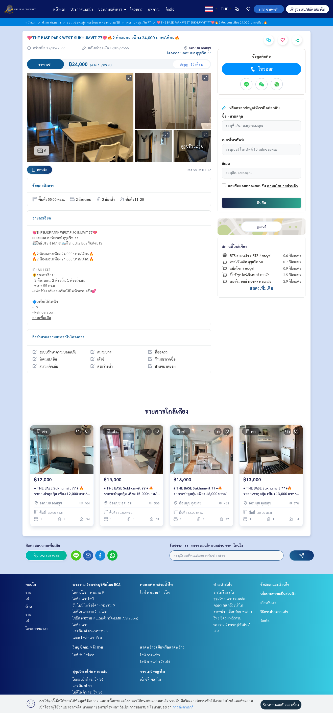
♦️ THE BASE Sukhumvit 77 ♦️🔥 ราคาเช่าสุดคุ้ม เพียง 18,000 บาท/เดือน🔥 (200, 491)
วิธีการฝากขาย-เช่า (274, 611)
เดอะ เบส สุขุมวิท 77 (138, 22)
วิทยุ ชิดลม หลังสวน (88, 647)
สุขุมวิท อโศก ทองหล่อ (90, 671)
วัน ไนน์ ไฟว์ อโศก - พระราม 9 (94, 605)
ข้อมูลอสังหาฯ (43, 185)
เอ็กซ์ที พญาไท (150, 679)
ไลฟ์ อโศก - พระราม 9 (88, 592)
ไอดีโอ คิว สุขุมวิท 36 (87, 692)
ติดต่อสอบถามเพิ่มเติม (43, 545)
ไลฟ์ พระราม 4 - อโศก (155, 592)
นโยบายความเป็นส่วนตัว (278, 593)
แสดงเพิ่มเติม (261, 288)
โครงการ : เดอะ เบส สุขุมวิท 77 (189, 53)
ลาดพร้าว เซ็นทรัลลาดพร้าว (162, 647)
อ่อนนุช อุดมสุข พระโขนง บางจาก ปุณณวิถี (93, 22)
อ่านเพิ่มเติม (41, 317)
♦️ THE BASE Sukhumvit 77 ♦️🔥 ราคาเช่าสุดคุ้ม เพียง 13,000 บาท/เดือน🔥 (269, 491)
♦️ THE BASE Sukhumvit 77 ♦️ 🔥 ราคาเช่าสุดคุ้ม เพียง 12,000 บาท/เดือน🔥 (60, 491)
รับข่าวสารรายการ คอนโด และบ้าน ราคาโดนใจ (206, 545)
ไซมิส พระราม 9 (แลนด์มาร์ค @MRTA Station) (105, 618)
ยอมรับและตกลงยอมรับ (247, 186)
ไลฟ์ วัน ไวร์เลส (83, 655)
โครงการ (136, 9)
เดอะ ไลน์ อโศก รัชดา (88, 637)
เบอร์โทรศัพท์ (233, 139)
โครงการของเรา (37, 628)
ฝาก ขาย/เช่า (268, 9)
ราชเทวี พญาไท (152, 671)
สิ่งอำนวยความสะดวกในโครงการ (58, 337)
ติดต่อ (169, 9)
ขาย (28, 592)
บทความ (154, 9)
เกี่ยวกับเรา (268, 602)
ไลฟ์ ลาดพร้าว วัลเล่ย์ (155, 661)
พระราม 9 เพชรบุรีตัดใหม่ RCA (97, 584)
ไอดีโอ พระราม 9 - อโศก (90, 611)
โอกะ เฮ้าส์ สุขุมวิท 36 (88, 679)
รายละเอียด (41, 218)
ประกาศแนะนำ (81, 9)
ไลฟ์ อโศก (80, 624)
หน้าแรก (59, 9)
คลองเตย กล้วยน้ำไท (156, 584)
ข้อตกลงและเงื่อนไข (274, 584)
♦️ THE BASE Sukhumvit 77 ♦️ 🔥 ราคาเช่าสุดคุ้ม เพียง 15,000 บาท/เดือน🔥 (130, 491)
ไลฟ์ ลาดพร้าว (150, 655)
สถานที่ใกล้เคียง (234, 246)
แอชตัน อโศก (82, 685)
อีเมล (226, 163)
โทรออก (262, 69)
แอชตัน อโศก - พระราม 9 (90, 631)
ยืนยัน (261, 202)
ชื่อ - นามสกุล (232, 116)
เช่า (28, 598)
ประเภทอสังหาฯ (111, 9)
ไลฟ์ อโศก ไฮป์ (83, 598)
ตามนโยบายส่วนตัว (282, 186)
